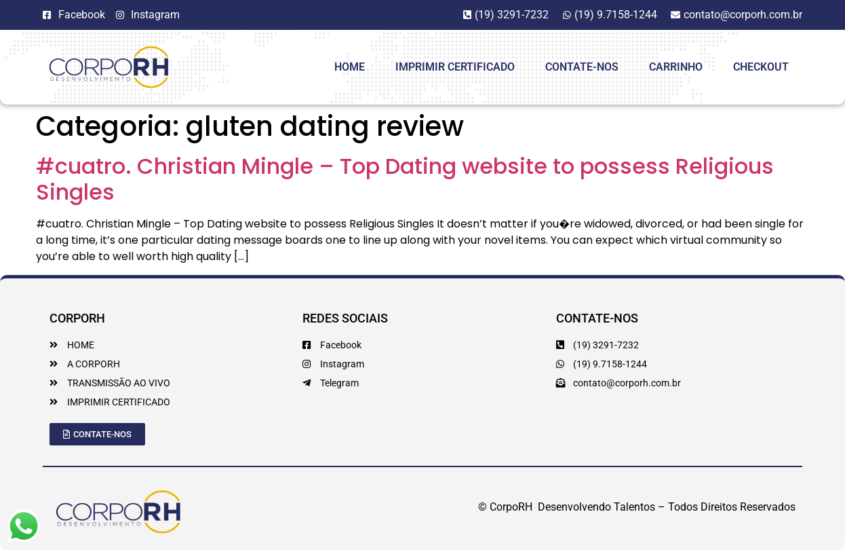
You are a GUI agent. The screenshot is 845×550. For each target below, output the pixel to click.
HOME (349, 66)
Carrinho (676, 66)
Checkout (761, 66)
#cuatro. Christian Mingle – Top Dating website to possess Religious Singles (405, 179)
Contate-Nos (581, 66)
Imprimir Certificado (455, 66)
